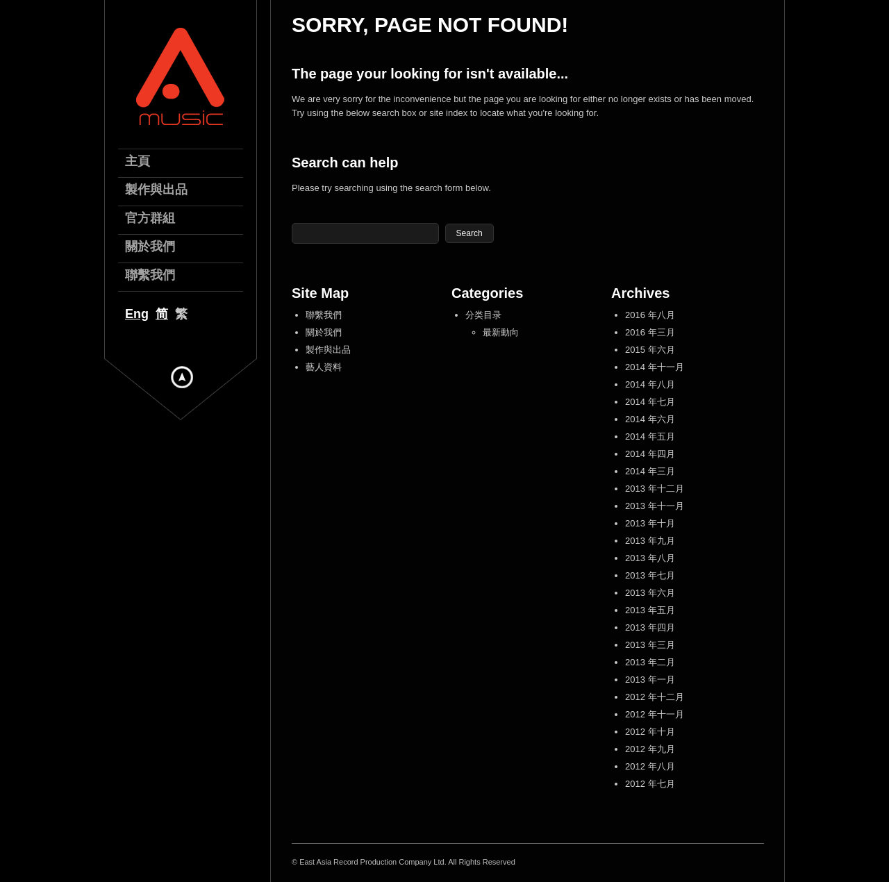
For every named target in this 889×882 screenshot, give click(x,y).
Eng (137, 314)
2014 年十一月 (654, 367)
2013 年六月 (650, 593)
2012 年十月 (650, 731)
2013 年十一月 (654, 506)
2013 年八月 (650, 558)
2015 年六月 (650, 349)
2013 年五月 (650, 610)
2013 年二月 (650, 662)
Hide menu (182, 377)
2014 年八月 (650, 384)
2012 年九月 (650, 749)
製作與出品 (328, 349)
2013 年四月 (650, 627)
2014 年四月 (650, 454)
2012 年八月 (650, 766)
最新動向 (501, 332)
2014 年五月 (650, 436)
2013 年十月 (650, 523)
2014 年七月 (650, 402)
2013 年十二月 (654, 488)
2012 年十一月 (654, 714)
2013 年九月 (650, 540)
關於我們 (324, 332)
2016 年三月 (650, 332)
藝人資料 (324, 367)
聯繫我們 (324, 315)
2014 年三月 (650, 471)
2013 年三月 (650, 645)
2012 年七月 (650, 784)
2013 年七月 (650, 575)
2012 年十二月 (654, 697)
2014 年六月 (650, 419)
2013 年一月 (650, 679)
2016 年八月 (650, 315)
